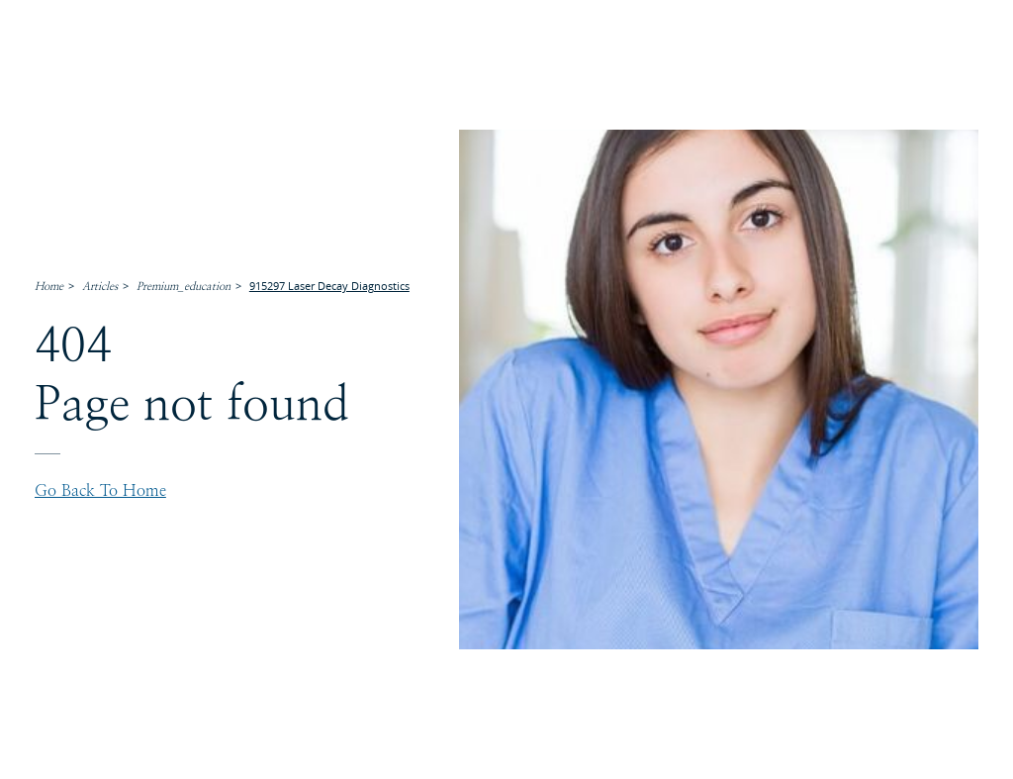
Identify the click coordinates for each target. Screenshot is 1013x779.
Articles (100, 286)
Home (49, 286)
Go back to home (100, 491)
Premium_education (183, 286)
